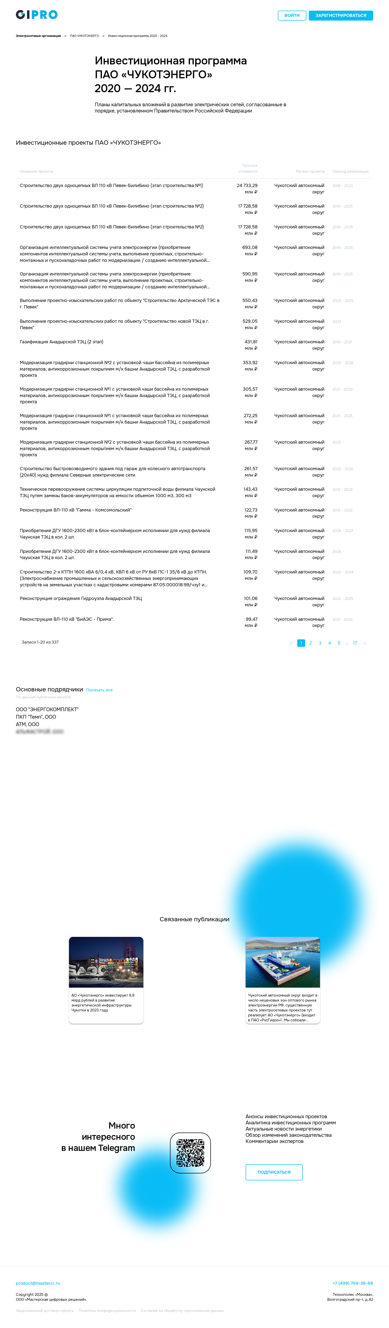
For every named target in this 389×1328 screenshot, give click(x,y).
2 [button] (310, 643)
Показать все (99, 690)
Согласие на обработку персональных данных (182, 1310)
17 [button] (355, 643)
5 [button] (339, 643)
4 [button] (329, 643)
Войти (292, 15)
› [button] (364, 643)
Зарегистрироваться (341, 15)
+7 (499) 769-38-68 (352, 1283)
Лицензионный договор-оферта (45, 1310)
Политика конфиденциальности (107, 1310)
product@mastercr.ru (38, 1283)
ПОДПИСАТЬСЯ (274, 1172)
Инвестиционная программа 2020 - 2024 (137, 36)
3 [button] (320, 643)
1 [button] (301, 643)
